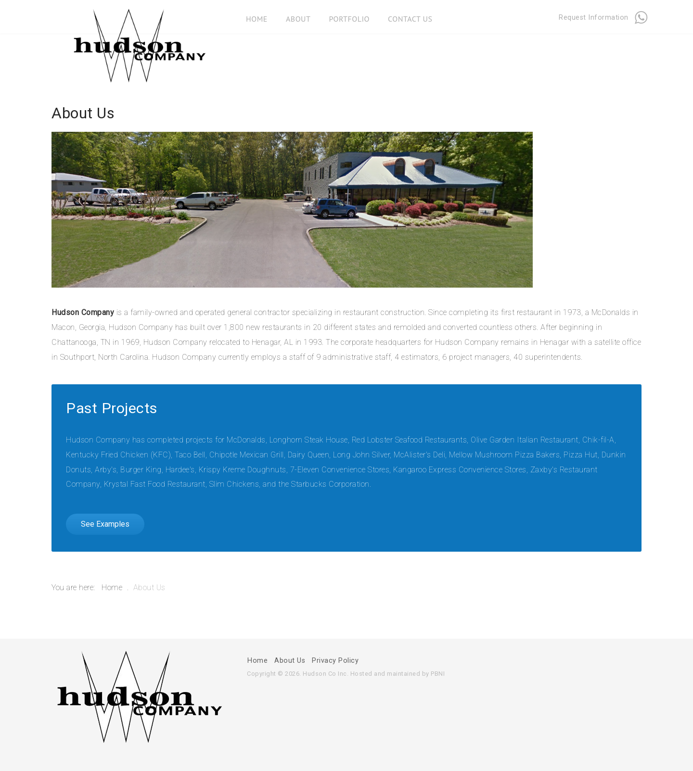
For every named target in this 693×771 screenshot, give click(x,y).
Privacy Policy (335, 661)
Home (257, 16)
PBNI (438, 673)
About (298, 16)
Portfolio (349, 16)
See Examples (105, 524)
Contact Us (410, 16)
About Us (289, 661)
